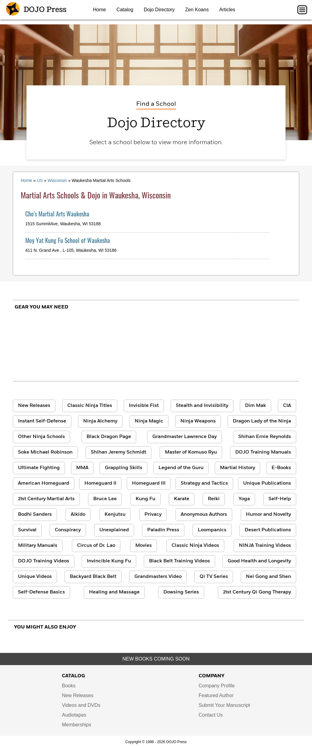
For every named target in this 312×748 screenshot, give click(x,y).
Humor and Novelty (268, 514)
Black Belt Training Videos (179, 561)
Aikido (78, 514)
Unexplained (114, 530)
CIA (287, 405)
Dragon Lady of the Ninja (262, 421)
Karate (181, 499)
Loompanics (212, 530)
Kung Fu (145, 499)
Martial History (237, 467)
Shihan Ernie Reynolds (264, 436)
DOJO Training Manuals (263, 452)
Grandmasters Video (158, 576)
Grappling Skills (123, 467)
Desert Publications (268, 530)
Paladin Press (163, 530)
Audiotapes (74, 715)
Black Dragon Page (109, 436)
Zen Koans (197, 9)
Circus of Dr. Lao (96, 545)
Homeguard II (100, 483)
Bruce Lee (105, 499)
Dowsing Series (181, 592)
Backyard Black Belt (93, 576)
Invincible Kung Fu (109, 561)
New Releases (34, 405)
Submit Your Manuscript (224, 705)
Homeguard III (148, 483)
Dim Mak (255, 405)
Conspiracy (68, 530)
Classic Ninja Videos (195, 545)
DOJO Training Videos (43, 561)
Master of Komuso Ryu (191, 452)
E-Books (281, 467)
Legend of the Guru (181, 467)
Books (68, 685)
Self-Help (279, 499)
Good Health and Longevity (259, 561)
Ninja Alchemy (100, 421)
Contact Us (211, 715)
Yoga (244, 499)
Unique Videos (35, 576)
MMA (82, 467)
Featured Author (216, 695)
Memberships (76, 724)
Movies (143, 545)
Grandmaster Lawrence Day (184, 436)
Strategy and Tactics (204, 483)
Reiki (214, 499)
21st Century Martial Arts (46, 499)
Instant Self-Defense (42, 421)
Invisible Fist (144, 405)
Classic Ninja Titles (89, 405)
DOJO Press (36, 9)
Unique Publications (267, 483)
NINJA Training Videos (265, 545)
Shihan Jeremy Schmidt (118, 452)
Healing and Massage (114, 592)
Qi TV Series (214, 576)
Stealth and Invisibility (202, 405)
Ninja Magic (149, 421)
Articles (227, 9)
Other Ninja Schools (41, 436)
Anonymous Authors (204, 514)
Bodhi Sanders (35, 514)
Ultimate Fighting (39, 467)
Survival (27, 530)
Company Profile (217, 685)
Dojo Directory (159, 9)
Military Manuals (37, 545)
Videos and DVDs (81, 705)
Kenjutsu (115, 514)
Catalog (124, 9)
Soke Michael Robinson (45, 452)
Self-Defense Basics (41, 592)
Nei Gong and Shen (268, 576)
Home (99, 9)
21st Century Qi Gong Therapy (257, 592)
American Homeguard (43, 483)
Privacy (152, 514)
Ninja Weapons (198, 421)
